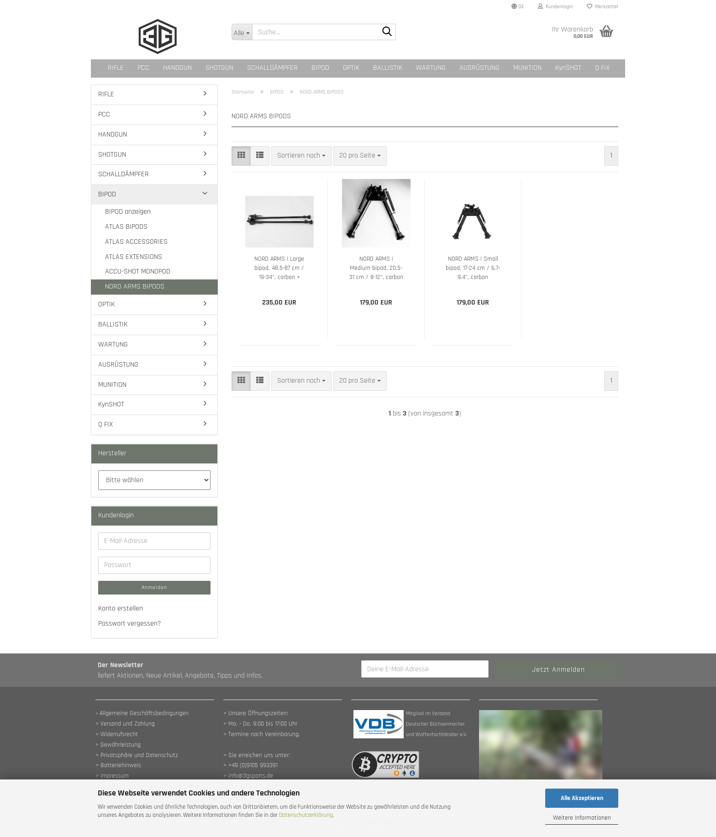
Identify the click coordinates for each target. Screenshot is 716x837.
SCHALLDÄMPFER (272, 68)
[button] (518, 7)
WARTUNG (431, 68)
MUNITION (527, 68)
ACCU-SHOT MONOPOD (137, 271)
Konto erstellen (120, 608)
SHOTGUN (219, 68)
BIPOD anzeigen (128, 211)
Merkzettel (602, 6)
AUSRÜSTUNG (479, 68)
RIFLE (116, 68)
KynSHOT (568, 68)
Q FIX (602, 68)
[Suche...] (242, 32)
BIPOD (320, 68)
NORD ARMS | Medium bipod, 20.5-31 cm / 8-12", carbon (376, 268)
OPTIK (351, 68)
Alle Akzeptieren (582, 798)
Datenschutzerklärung (306, 815)
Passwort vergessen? (129, 623)
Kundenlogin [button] (555, 6)
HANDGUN (177, 68)
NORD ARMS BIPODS (134, 286)
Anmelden (154, 587)
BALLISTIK (387, 68)
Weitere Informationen (582, 818)
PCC (143, 68)
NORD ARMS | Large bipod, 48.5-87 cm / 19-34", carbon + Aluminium (279, 268)
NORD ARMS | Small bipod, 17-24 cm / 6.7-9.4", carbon (473, 268)
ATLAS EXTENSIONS (133, 257)
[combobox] (301, 156)
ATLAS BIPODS (126, 227)
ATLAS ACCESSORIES (136, 242)
